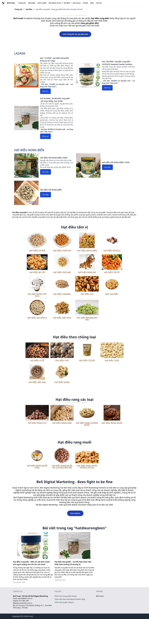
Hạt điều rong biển (87, 250)
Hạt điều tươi (112, 360)
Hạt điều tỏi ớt (112, 272)
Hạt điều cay (87, 294)
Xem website (75, 513)
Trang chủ (22, 3)
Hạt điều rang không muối (87, 424)
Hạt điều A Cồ (37, 360)
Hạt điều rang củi (37, 423)
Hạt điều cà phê (37, 250)
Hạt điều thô (62, 360)
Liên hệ (98, 3)
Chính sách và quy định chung (65, 596)
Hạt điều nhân (62, 382)
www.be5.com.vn (26, 603)
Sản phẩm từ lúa (55, 3)
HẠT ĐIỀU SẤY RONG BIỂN (51, 190)
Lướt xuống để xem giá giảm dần (75, 34)
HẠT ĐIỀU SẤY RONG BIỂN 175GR (115, 162)
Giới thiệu (31, 3)
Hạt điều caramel (62, 294)
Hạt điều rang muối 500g (37, 466)
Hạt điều (67, 3)
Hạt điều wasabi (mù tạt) (87, 318)
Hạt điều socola (111, 250)
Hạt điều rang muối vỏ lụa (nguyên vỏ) (62, 466)
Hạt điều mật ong (62, 317)
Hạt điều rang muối (112, 423)
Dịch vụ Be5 (42, 3)
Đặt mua (45, 91)
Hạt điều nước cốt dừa (37, 295)
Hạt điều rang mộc (62, 423)
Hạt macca (77, 3)
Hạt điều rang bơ (87, 272)
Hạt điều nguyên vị (37, 317)
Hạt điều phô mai (62, 272)
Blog (92, 3)
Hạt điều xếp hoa (37, 382)
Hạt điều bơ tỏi (37, 272)
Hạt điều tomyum (62, 250)
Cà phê (85, 3)
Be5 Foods (100, 596)
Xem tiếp (45, 172)
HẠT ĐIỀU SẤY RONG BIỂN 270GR (54, 158)
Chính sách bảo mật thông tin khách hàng (70, 599)
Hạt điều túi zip (87, 360)
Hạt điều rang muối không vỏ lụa (87, 466)
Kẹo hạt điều (111, 294)
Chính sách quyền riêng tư (64, 602)
